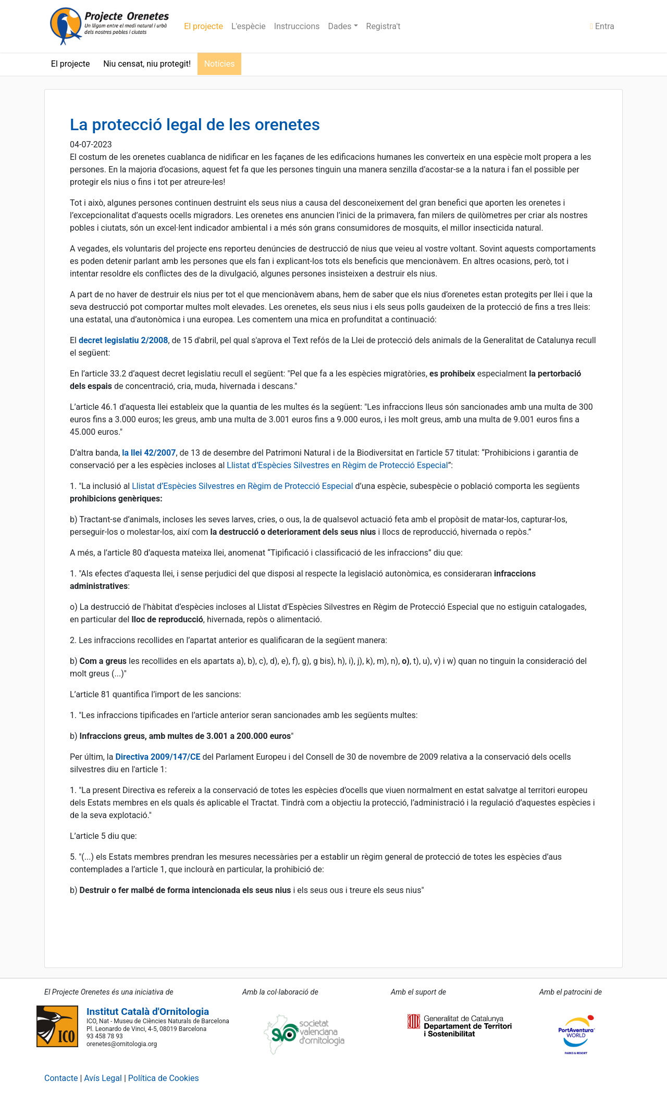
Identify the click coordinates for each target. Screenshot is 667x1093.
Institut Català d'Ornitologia (148, 1011)
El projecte (203, 26)
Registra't (383, 26)
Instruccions (297, 26)
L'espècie (248, 26)
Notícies (219, 64)
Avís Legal (103, 1078)
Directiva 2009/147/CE (157, 757)
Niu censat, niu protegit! (147, 64)
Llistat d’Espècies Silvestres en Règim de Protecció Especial (337, 465)
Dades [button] (341, 26)
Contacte (61, 1078)
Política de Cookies (163, 1078)
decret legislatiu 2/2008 (123, 340)
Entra (602, 26)
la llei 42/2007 (149, 453)
